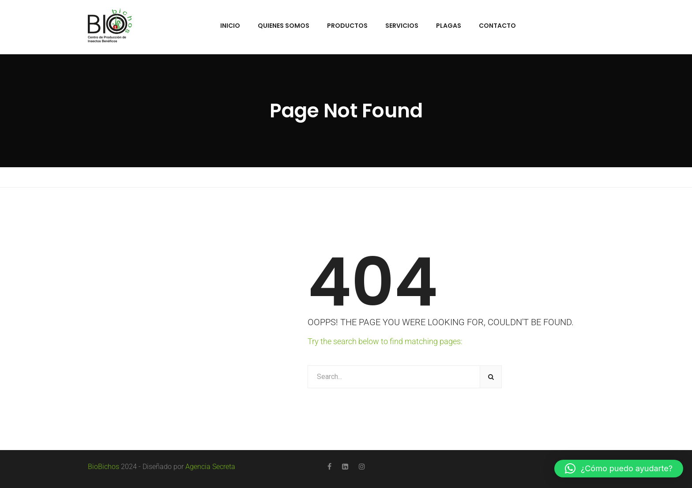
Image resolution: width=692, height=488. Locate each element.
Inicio (230, 25)
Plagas (448, 25)
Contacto (497, 25)
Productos (347, 25)
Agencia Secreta (210, 466)
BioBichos (103, 466)
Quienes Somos (283, 25)
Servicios (401, 25)
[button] (618, 468)
